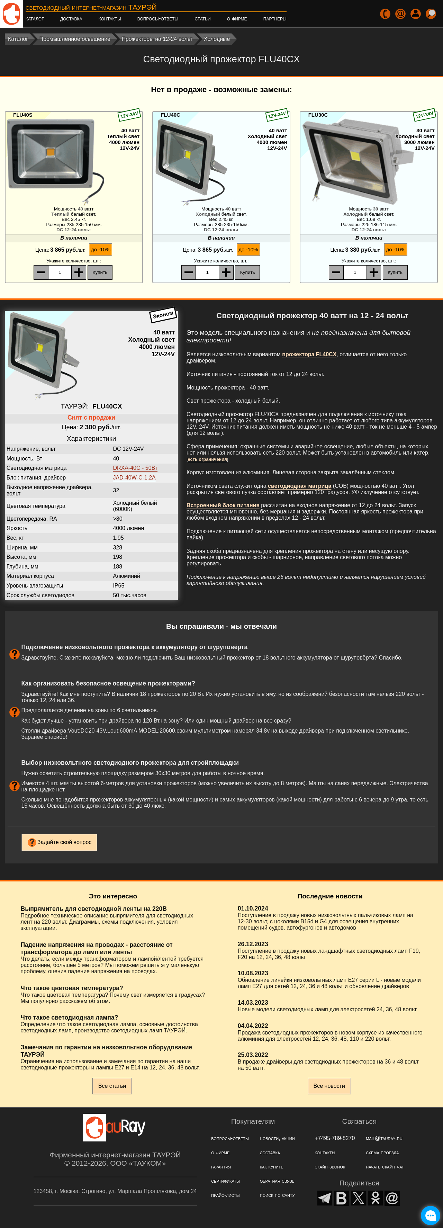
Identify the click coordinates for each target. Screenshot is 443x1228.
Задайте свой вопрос (64, 842)
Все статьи (112, 1086)
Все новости (329, 1086)
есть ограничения (207, 459)
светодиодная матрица (299, 486)
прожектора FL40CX (309, 354)
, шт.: (73, 260)
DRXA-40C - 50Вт (135, 468)
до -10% (100, 249)
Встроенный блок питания (223, 505)
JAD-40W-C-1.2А (134, 478)
